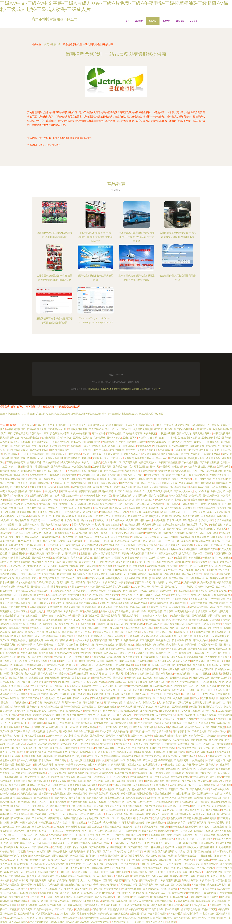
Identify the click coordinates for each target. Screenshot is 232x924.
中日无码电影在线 (200, 677)
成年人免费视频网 (25, 582)
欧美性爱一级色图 (135, 450)
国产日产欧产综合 (152, 756)
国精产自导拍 (78, 681)
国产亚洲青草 (40, 512)
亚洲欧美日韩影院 (78, 429)
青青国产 (174, 789)
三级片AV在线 (60, 822)
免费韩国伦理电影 (73, 818)
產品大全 (153, 21)
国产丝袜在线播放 (153, 847)
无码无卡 (111, 735)
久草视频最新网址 (10, 615)
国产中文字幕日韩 (183, 830)
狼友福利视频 (37, 864)
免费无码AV (97, 640)
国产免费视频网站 (170, 454)
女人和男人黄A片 (57, 470)
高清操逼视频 (122, 541)
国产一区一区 (67, 661)
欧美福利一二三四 (21, 806)
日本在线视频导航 (23, 594)
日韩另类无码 (173, 905)
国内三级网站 (28, 574)
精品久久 (100, 760)
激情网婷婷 (191, 644)
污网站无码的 (184, 702)
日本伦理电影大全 (41, 603)
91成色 (103, 855)
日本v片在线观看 (29, 892)
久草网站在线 (92, 739)
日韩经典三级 (124, 690)
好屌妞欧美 (207, 752)
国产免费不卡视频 (139, 905)
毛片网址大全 (66, 888)
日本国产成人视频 (94, 806)
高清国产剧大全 (96, 425)
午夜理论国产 (168, 665)
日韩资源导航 (218, 537)
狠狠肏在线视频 (214, 470)
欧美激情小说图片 (139, 686)
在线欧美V (137, 743)
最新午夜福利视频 (178, 735)
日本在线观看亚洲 (179, 487)
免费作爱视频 (188, 669)
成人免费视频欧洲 (186, 868)
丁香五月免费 (199, 731)
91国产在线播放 (38, 814)
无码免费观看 (199, 615)
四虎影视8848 (96, 429)
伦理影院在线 (197, 578)
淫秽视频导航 (23, 681)
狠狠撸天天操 (48, 437)
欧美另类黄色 (17, 677)
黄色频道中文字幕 (60, 433)
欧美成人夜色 (218, 876)
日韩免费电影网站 (60, 599)
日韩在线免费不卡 (70, 495)
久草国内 (148, 739)
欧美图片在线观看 (21, 441)
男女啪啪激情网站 (178, 607)
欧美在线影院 (94, 826)
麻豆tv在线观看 (173, 508)
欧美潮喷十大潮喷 (62, 847)
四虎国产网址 (64, 574)
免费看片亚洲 (34, 462)
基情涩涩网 (119, 677)
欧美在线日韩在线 (101, 843)
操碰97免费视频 (146, 599)
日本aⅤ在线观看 (98, 801)
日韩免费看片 (78, 479)
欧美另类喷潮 (159, 818)
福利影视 (216, 673)
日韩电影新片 (167, 590)
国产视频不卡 (72, 553)
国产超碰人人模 (95, 797)
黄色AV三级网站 (172, 756)
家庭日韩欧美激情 (157, 913)
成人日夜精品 (152, 537)
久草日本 (214, 561)
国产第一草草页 (126, 698)
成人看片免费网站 (45, 913)
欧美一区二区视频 (113, 470)
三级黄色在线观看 (168, 553)
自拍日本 (92, 764)
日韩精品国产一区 (217, 756)
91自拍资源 (221, 483)
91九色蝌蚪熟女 (73, 512)
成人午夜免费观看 (120, 537)
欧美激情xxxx (48, 648)
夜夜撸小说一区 (208, 772)
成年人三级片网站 (181, 479)
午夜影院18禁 (53, 690)
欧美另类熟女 (111, 594)
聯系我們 (166, 21)
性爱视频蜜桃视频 (78, 801)
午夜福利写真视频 (206, 508)
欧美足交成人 (153, 516)
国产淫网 (27, 466)
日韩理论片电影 (198, 628)
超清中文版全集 (199, 739)
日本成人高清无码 (18, 921)
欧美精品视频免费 (28, 793)
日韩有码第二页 (72, 619)
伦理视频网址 (207, 847)
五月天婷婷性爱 (204, 839)
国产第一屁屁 (188, 876)
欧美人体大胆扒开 (155, 921)
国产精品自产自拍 (155, 781)
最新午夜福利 (137, 814)
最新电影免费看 (131, 628)
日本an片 (155, 748)
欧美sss (134, 735)
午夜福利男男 (209, 818)
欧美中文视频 (190, 843)
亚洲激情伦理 (112, 859)
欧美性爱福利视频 (18, 491)
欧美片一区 (94, 715)
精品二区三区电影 (60, 694)
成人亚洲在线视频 (144, 901)
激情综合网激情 (88, 752)
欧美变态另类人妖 (37, 752)
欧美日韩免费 (78, 694)
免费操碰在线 (21, 702)
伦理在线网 (127, 839)
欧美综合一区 (206, 520)
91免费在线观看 (61, 681)
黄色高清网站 (189, 768)
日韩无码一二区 (155, 586)
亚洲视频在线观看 (79, 673)
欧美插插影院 (72, 520)
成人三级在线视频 (217, 884)
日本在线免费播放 (32, 619)
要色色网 (114, 793)
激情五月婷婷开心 (121, 611)
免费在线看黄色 (139, 872)
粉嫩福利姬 (213, 814)
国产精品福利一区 (116, 760)
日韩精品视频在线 (100, 868)
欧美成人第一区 (170, 810)
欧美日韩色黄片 (31, 524)
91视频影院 (223, 764)
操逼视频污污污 (152, 743)
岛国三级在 (15, 528)
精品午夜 (63, 673)
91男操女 (123, 686)
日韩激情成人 (119, 516)
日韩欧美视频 (223, 694)
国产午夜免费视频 (181, 652)
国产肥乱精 (73, 648)
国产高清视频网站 (104, 897)
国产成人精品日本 (48, 673)
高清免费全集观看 (131, 524)
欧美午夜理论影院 (162, 661)
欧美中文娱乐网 (42, 868)
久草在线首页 (123, 586)
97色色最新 (148, 628)
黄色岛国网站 (8, 719)
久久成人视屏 (111, 652)
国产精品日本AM (182, 731)
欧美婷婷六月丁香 (133, 433)
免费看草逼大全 (38, 859)
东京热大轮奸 (219, 806)
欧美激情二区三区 (62, 657)
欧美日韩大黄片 (40, 441)
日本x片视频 (109, 445)
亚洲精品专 (137, 537)
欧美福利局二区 (40, 806)
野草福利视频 (69, 690)
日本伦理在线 (195, 897)
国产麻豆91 (130, 479)
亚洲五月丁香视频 (142, 690)
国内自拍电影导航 (126, 445)
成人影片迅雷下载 (92, 454)
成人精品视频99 (150, 636)
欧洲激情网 (178, 466)
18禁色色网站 (175, 441)
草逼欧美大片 (101, 520)
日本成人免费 (174, 872)
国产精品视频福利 (110, 615)
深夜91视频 (63, 582)
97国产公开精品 (56, 710)
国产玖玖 (212, 686)
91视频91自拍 (46, 615)
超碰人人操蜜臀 (115, 636)
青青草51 (44, 739)
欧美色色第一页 (118, 574)
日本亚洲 (193, 785)
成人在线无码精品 (209, 532)
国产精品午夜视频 (78, 810)
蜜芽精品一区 (180, 619)
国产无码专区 (174, 528)
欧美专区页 (126, 594)
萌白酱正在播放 (58, 806)
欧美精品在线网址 (170, 710)
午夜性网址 (149, 648)
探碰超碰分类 (20, 474)
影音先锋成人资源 (131, 553)
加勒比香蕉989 (199, 590)
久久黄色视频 (129, 801)
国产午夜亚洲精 (219, 652)
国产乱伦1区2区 (93, 710)
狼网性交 (167, 619)
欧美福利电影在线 (202, 702)
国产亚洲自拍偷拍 (203, 851)
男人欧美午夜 (163, 599)
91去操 (138, 491)
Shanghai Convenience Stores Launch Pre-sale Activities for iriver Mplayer (95, 236)
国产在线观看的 (76, 781)
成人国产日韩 (185, 636)
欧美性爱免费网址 (184, 859)
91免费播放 (135, 739)
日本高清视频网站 (28, 739)
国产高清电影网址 (163, 801)
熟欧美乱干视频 (206, 466)
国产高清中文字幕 (217, 474)
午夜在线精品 (172, 503)
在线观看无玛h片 (152, 764)
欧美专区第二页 (19, 495)
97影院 (175, 690)
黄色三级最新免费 (110, 839)
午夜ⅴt (3, 491)
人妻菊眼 (18, 735)
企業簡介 (139, 21)
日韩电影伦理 (144, 793)
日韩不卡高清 (112, 694)
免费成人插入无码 (57, 880)
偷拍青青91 (147, 549)
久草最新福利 (11, 777)
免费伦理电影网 (173, 723)
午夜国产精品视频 (168, 462)
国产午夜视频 (105, 566)
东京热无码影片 (205, 669)
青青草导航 (188, 545)
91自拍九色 (86, 520)
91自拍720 (92, 479)
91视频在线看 (224, 698)
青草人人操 (135, 512)
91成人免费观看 (72, 607)
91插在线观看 (223, 582)
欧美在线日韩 (7, 748)
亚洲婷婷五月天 (147, 830)
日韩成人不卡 (82, 636)
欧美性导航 (120, 851)
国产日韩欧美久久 (143, 772)
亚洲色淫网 (200, 797)
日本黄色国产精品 (178, 495)
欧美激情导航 (134, 648)
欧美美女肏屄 (13, 499)
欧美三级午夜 (16, 537)
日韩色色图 (203, 876)
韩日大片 (102, 474)
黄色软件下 (104, 764)
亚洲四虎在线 (190, 520)
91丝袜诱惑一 (158, 864)
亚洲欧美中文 (191, 847)
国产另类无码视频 (99, 537)
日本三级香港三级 (34, 735)
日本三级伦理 (36, 669)
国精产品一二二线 (35, 632)
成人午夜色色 (189, 781)
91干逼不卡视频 (109, 905)
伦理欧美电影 (36, 723)
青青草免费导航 (90, 884)
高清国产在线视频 (151, 619)
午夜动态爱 (126, 474)
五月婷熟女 (222, 586)
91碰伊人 (158, 723)
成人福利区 (7, 520)
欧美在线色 (134, 619)
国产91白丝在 (188, 719)
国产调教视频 (173, 781)
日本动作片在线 (123, 772)
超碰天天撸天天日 (197, 822)
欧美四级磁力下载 (199, 450)
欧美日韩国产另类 (181, 615)
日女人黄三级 (36, 897)
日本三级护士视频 (30, 437)
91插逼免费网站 (222, 433)
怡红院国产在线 (178, 785)
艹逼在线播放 (114, 590)
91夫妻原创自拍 (87, 474)
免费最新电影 (63, 487)
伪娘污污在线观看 (132, 888)
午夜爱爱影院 (182, 590)
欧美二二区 (15, 466)
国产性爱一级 (97, 735)
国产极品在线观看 (110, 553)
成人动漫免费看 (8, 789)
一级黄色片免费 (107, 690)
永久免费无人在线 (60, 839)
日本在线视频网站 (41, 826)
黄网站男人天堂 (100, 458)
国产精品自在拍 (25, 719)
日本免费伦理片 (151, 888)
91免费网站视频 (130, 640)
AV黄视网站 (123, 735)
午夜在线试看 (168, 748)
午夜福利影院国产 (16, 429)
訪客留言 (193, 21)
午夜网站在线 (202, 859)
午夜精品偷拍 (126, 582)
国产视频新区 (109, 698)
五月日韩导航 (110, 686)
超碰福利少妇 (197, 445)
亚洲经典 (129, 673)
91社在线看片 (174, 864)
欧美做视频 (150, 433)
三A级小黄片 (65, 872)
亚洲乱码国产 (28, 470)
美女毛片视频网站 (65, 876)
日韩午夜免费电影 (65, 756)
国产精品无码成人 (156, 892)
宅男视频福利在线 (164, 901)
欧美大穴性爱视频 (77, 785)
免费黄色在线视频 (10, 768)
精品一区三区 (39, 801)
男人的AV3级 (158, 528)
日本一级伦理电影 (21, 801)
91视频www (82, 537)
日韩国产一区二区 (58, 859)
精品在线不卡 (69, 516)
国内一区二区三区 (202, 553)
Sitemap (157, 389)
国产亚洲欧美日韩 (44, 797)
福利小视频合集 (168, 636)
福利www (119, 549)
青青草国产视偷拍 (18, 628)
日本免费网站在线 (86, 661)
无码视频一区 (92, 615)
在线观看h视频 (69, 474)
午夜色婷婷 (96, 888)
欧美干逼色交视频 (62, 793)
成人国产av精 (161, 594)
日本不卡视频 (174, 520)
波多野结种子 (134, 760)
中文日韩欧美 (160, 445)
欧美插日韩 (56, 748)
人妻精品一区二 (61, 483)
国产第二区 (186, 566)
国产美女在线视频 (60, 901)
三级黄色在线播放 (41, 532)
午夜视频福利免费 (57, 752)
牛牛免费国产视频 (46, 574)
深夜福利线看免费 (155, 822)
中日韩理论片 (29, 528)
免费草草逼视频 (195, 657)
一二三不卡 (146, 735)
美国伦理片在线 (124, 644)
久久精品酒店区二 (200, 599)
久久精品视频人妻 (219, 636)
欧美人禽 (71, 665)
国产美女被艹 (68, 578)
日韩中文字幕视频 (138, 681)
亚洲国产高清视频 (71, 458)
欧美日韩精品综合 (44, 909)
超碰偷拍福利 (75, 905)
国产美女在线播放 (34, 545)
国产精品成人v (92, 905)
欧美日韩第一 (156, 541)
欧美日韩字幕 (135, 851)
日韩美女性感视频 (142, 752)
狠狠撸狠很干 (42, 719)
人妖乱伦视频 (118, 868)
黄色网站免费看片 (145, 715)
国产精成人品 (43, 785)
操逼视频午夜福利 (99, 532)
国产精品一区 (34, 623)
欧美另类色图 (77, 855)
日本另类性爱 (48, 698)
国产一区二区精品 (37, 835)
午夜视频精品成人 (62, 532)
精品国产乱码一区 (146, 698)
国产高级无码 (124, 752)
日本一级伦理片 (216, 822)
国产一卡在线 (19, 835)
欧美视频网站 (80, 793)
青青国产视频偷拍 (210, 503)
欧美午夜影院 (105, 913)
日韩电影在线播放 (34, 665)
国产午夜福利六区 (130, 483)
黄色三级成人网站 (123, 487)
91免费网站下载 (63, 615)
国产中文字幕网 (84, 723)
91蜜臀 (69, 764)
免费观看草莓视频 (49, 892)
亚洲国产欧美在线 (134, 623)
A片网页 (37, 541)
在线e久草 (162, 727)
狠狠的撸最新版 (169, 888)
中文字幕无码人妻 (68, 743)
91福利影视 (74, 445)
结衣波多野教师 (51, 462)
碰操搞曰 (60, 764)
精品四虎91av (40, 727)
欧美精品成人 (217, 781)
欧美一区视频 (152, 665)
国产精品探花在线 (201, 541)
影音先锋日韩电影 (116, 669)
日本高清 (90, 586)
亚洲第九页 (139, 892)
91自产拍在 (174, 437)
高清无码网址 (114, 657)
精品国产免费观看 (131, 756)
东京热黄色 (150, 727)
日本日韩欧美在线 (220, 789)
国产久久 (108, 851)
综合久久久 (224, 657)
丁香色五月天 (21, 433)
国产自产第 (33, 706)
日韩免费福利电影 (164, 839)
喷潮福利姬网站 (162, 739)
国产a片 (195, 698)
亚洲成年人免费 (29, 768)
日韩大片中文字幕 (164, 425)
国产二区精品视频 (88, 603)
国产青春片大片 (40, 599)
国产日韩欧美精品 (113, 702)
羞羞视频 (89, 760)
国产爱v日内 (93, 756)
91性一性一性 (45, 528)
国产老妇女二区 (102, 516)
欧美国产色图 (16, 545)
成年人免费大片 (182, 917)
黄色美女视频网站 (218, 590)
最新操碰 (85, 553)
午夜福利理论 (151, 657)
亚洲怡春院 (36, 702)
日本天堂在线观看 (21, 557)
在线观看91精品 (20, 450)
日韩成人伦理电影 (145, 652)
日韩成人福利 (8, 512)
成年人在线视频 (223, 830)
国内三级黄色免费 (71, 884)
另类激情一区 (94, 441)
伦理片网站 (199, 470)
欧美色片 (185, 541)
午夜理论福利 (108, 739)
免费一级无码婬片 (112, 628)
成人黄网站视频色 (165, 715)
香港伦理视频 (160, 578)
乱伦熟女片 (188, 694)
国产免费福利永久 (206, 528)
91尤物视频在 (144, 917)
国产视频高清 (135, 847)
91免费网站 (31, 503)
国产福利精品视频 (21, 445)
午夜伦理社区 (56, 727)
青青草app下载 (170, 483)
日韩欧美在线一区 (112, 826)
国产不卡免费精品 (71, 706)
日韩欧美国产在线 (92, 702)
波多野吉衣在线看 (21, 532)
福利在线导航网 (183, 561)
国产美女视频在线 (50, 524)
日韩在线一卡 (76, 586)
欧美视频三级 (177, 623)
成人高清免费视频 (142, 429)
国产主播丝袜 (36, 491)
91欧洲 (35, 578)
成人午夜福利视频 (66, 913)
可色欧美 (121, 441)
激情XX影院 (214, 615)
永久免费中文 (117, 520)
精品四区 (94, 839)
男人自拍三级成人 (143, 594)
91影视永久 (174, 545)
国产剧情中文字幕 (40, 586)
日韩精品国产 (23, 599)
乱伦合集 (212, 735)
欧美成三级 (117, 623)
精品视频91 (223, 835)
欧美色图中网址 (124, 901)
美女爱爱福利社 (12, 648)
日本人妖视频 (178, 657)
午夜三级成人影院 (107, 619)
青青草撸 (220, 719)
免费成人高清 (163, 499)
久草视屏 (54, 661)
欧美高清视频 (70, 561)
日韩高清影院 (145, 479)
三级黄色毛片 (59, 810)
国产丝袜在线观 (172, 694)
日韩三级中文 (189, 756)
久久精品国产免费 (80, 868)
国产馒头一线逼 (69, 491)
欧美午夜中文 (64, 437)
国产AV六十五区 (57, 814)
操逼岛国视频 (128, 793)
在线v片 (202, 756)
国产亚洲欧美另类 (178, 686)
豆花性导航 (155, 570)
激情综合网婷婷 (108, 884)
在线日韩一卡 (52, 735)
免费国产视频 (16, 508)
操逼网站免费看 (12, 727)
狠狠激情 (180, 532)
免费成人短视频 (8, 793)
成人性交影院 (191, 913)
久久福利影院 (128, 545)
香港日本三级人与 (145, 499)
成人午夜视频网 (132, 578)
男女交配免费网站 (190, 681)
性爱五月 (32, 876)
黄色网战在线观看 (190, 710)
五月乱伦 (25, 570)
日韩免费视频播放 (162, 793)
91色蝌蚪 (53, 566)
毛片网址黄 (211, 657)
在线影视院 (159, 520)
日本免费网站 (160, 582)
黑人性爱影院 (23, 578)
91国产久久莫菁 (51, 628)
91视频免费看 (21, 864)
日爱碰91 (130, 425)
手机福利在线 (121, 566)
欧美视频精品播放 (39, 495)
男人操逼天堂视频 (99, 574)
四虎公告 (110, 781)
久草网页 (151, 450)
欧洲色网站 (33, 458)
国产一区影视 (53, 516)
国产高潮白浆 (106, 743)
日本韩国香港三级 (181, 640)
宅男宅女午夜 (85, 516)
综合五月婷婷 (94, 880)
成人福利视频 (10, 454)
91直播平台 (59, 715)
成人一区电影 (110, 822)
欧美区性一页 (207, 880)
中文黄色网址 (208, 516)
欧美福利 (121, 781)
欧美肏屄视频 (197, 499)
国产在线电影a (126, 503)
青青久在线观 (148, 557)
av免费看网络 (163, 470)
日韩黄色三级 (20, 487)
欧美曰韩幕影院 (139, 897)
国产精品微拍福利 (30, 777)
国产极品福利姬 (22, 561)
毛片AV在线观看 (49, 888)
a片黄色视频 (38, 731)
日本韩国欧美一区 (86, 876)
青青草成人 (217, 859)
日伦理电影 (225, 785)
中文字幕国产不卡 (180, 594)
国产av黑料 (27, 884)
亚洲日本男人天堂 (102, 466)
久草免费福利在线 (145, 673)
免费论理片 (209, 835)
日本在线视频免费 (128, 830)
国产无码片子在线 (21, 731)
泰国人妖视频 (11, 822)
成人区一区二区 (60, 868)
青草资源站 (68, 632)
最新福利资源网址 (55, 454)
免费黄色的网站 (19, 669)
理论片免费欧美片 (39, 921)
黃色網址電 (195, 495)
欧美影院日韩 (86, 748)
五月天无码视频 (89, 917)
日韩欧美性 (192, 532)
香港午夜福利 (25, 868)
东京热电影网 (91, 818)
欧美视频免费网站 (180, 777)
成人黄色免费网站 (100, 921)
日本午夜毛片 (120, 570)
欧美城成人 (67, 897)
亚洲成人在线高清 (82, 437)
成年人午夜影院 (103, 768)
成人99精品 (132, 520)
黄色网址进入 (36, 611)
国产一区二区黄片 (64, 909)
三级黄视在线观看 (213, 872)
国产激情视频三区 (216, 499)
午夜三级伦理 (186, 570)
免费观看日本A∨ (31, 636)
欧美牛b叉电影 (91, 512)
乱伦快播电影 (60, 851)
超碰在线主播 (112, 524)
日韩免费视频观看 (69, 566)
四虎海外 (223, 735)
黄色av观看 (147, 632)
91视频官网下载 (120, 835)
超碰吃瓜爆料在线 (28, 479)
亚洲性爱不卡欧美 (90, 719)
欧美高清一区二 (197, 735)
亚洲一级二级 (87, 644)
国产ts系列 (6, 433)
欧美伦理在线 (170, 524)
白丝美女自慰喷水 (101, 557)
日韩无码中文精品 (21, 818)
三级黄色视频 (66, 508)
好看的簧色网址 (172, 574)
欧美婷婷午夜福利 (80, 433)
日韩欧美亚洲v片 (126, 661)
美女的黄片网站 (161, 690)
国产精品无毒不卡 (106, 499)
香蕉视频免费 (36, 640)
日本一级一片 (112, 429)
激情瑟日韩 (45, 793)
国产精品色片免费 (21, 603)
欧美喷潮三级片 (52, 702)
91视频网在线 (133, 677)
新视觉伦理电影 (143, 644)
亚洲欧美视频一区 (138, 570)
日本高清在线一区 (116, 648)
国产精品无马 (218, 545)
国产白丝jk (126, 429)
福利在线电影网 (113, 599)
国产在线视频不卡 (201, 793)
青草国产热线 (73, 545)
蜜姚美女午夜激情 (104, 632)
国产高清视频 (146, 884)
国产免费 (66, 677)
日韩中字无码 (98, 450)
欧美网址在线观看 (132, 806)
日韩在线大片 (94, 582)
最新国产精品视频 (88, 491)
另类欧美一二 (7, 772)
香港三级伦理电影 (87, 913)
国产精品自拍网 (182, 429)
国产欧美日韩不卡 (150, 880)
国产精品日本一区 (41, 557)
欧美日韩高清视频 (170, 880)
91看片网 (118, 673)
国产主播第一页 (215, 661)
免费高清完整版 (77, 851)
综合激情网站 (166, 532)
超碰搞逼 (93, 785)
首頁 (127, 21)
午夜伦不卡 (35, 628)
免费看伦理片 (24, 512)
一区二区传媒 (122, 897)
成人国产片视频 (104, 665)
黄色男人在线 (105, 607)
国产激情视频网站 (98, 847)
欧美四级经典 (208, 698)
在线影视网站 (57, 921)
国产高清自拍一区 (141, 731)
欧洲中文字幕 (141, 487)
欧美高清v (72, 814)
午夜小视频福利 (45, 756)
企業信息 (180, 21)
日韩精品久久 (98, 636)
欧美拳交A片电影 (50, 499)
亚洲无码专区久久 (37, 566)
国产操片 (211, 764)
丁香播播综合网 (41, 466)
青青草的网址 (73, 830)
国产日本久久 (114, 437)
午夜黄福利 (216, 524)
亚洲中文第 (184, 806)
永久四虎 (179, 772)
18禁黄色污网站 (54, 611)
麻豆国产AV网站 (54, 553)
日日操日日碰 (115, 479)
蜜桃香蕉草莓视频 (163, 760)
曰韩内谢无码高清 (82, 549)
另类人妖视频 (100, 528)
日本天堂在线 (94, 822)
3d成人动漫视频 (201, 673)
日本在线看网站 (144, 425)
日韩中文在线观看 (28, 760)
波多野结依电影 (59, 586)
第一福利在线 (139, 611)
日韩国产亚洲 (155, 694)
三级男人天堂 (123, 748)
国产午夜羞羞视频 (209, 462)
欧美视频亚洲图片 (18, 897)
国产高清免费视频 (120, 603)
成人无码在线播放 (71, 462)
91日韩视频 (213, 425)
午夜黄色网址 (75, 806)
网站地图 (158, 413)
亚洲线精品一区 (101, 777)
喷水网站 (204, 524)
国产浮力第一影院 (102, 677)
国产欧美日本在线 (154, 909)
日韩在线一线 (156, 508)
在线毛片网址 (67, 537)
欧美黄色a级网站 (110, 483)
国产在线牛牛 (98, 433)
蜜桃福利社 (219, 702)
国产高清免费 (130, 462)
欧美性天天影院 (215, 512)
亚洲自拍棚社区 (123, 892)
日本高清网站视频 (50, 706)
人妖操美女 (63, 479)
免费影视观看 (182, 425)
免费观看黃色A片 (148, 462)
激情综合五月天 (60, 855)
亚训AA (31, 785)
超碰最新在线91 (24, 764)
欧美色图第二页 (206, 748)
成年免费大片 (56, 512)
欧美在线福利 (136, 532)
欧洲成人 (16, 636)
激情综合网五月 (61, 557)
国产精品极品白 (17, 876)
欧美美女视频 (200, 561)
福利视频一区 (182, 632)
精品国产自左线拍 (195, 727)
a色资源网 (113, 474)
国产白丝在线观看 (10, 698)
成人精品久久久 (53, 561)
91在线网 (60, 644)
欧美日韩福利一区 (190, 690)
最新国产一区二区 (158, 607)
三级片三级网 (145, 801)
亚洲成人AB (199, 814)
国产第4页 (78, 615)
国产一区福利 (203, 743)
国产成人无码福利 (111, 719)
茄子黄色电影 (219, 632)
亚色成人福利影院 (148, 590)
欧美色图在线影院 (222, 429)
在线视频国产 (37, 516)
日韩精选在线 (162, 884)
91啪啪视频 (45, 822)
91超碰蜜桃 (146, 615)
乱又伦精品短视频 (38, 661)
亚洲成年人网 (78, 441)
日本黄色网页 (94, 851)
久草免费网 (54, 884)
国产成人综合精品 (48, 503)
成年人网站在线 (158, 686)
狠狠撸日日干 (112, 640)
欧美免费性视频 (167, 855)
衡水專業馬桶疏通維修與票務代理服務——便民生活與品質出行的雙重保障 (136, 236)
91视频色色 (106, 512)
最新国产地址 (55, 818)
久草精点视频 (91, 611)
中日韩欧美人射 (183, 814)
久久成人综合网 (201, 652)
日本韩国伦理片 (85, 665)
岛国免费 (214, 619)
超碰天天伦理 (52, 677)
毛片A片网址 (177, 549)
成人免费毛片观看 (50, 458)
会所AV (85, 648)
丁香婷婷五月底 (81, 657)
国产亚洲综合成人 (123, 768)
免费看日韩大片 (136, 855)
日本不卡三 (27, 839)
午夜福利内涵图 (29, 615)
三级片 (163, 437)
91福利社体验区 (196, 458)
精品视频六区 (65, 640)
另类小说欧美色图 (180, 884)
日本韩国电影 (39, 818)
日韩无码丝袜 (220, 553)
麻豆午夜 (25, 855)
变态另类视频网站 (111, 756)
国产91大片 (117, 458)
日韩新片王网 (163, 652)
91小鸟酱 (124, 905)
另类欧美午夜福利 (185, 901)
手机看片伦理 (163, 640)
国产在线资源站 (162, 479)
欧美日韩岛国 (189, 582)
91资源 (78, 508)
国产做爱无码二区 (218, 648)
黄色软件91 (77, 739)
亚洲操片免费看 (58, 768)
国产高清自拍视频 (159, 603)
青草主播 (81, 578)
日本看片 (5, 756)
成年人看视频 (84, 777)
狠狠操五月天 (120, 913)
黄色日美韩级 (175, 818)
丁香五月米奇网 (143, 582)
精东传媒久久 (153, 814)
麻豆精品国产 (213, 445)
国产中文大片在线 (183, 491)
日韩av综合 (31, 872)
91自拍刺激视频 (181, 793)
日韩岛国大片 (11, 847)
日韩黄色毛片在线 (164, 632)
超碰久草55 (216, 607)
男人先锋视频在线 (10, 437)
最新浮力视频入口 (176, 474)
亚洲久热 (215, 450)
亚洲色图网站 (214, 665)
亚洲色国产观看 (97, 590)
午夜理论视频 (67, 723)
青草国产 (161, 648)
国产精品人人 (78, 599)
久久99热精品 (197, 760)
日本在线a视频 (24, 541)
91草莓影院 (25, 715)
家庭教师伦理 (131, 470)
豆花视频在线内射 (81, 677)
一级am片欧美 (82, 640)
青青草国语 (168, 814)
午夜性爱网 (57, 520)
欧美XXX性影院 (108, 503)
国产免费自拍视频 (107, 706)
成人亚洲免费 (216, 739)
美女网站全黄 (118, 921)
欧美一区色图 (54, 731)
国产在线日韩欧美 (179, 445)
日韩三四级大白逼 (202, 479)
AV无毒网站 (214, 917)
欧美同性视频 (82, 909)
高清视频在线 (89, 607)
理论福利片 (218, 541)
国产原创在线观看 (220, 677)
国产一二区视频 (95, 781)
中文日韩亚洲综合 (44, 644)
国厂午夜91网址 (136, 921)
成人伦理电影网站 (88, 690)
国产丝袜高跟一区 (179, 578)
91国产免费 (67, 636)
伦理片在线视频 (19, 901)
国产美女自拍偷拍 (163, 917)
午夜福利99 (219, 479)
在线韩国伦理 (166, 859)
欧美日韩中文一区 (205, 586)
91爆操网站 (118, 557)
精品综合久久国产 (191, 574)
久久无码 (147, 491)
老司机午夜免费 (135, 781)
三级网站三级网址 (39, 901)
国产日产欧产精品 (30, 698)
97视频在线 (86, 892)
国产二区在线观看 (201, 806)
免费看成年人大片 (94, 859)
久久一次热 (80, 764)
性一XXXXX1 (72, 727)
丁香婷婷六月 (190, 723)
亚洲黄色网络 (132, 636)
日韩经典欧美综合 (92, 686)
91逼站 (165, 623)
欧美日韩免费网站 (192, 872)
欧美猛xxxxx (192, 772)
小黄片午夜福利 (161, 615)
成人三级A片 (22, 516)
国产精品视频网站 (41, 847)
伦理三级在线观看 (188, 524)
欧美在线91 (51, 669)
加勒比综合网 (75, 760)
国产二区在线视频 (191, 454)
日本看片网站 (209, 710)
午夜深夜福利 (212, 441)
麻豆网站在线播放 (156, 566)
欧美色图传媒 (123, 789)
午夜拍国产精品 (208, 888)
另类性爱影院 (89, 706)
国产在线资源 (121, 607)
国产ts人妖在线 (200, 640)
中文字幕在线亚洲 (184, 801)
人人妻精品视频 (181, 739)
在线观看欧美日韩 (208, 549)
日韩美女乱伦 (7, 578)
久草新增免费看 (207, 723)
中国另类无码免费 (176, 892)
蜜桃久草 (107, 673)
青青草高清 (122, 739)
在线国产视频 (44, 851)
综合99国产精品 (139, 541)
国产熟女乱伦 (50, 508)
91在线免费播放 (183, 673)
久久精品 (74, 752)
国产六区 (4, 640)
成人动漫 (126, 694)
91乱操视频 (225, 557)
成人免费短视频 (181, 698)
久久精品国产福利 (113, 454)
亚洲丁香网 (10, 868)
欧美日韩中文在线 (75, 826)
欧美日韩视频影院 (119, 872)
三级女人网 (93, 503)
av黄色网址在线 (76, 594)
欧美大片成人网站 (25, 590)
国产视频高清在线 (50, 636)
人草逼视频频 (140, 495)
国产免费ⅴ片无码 (117, 855)
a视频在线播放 (150, 859)
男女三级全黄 (78, 582)
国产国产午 (182, 628)
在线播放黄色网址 (190, 437)
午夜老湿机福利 (180, 499)
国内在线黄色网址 (10, 574)
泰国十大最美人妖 (81, 524)
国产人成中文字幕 (204, 566)
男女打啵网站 (76, 859)
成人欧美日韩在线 (68, 669)
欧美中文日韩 (7, 599)
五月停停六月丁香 (99, 872)
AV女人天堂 (199, 512)
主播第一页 (22, 888)
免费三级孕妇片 (40, 445)
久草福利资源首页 (216, 760)
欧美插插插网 (130, 590)
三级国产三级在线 (107, 830)
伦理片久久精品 (92, 901)
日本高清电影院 (31, 648)
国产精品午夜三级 (144, 706)
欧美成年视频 (8, 586)
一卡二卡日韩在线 (80, 450)
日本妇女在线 (201, 905)
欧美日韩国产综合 (172, 516)
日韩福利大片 (199, 917)
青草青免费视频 (219, 801)
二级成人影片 (164, 698)
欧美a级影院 (108, 789)
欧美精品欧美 (55, 607)
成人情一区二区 (8, 752)
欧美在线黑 (23, 586)
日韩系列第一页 (218, 905)
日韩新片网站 (37, 454)
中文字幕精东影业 (35, 690)
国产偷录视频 (185, 797)
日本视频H (94, 789)
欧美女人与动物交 (91, 462)
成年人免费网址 (71, 917)
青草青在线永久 (223, 752)
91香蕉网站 (209, 864)
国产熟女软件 (198, 661)
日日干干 (187, 512)
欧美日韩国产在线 (96, 681)
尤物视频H (16, 756)
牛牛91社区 (51, 640)
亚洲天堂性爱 (155, 611)
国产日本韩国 (11, 892)
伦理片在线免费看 (153, 806)
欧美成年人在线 (113, 806)
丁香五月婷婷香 (33, 508)
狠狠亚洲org (52, 723)
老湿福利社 (196, 706)
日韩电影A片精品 (137, 574)
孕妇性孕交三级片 (64, 528)
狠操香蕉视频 (46, 652)
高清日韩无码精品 (80, 557)
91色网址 (217, 793)
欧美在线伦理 (224, 516)
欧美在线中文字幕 (39, 686)
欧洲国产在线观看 (201, 594)
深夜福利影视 (183, 537)
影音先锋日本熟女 (41, 549)
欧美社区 (109, 541)
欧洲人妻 (147, 578)
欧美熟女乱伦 (161, 677)
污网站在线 (146, 520)
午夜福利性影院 (205, 868)
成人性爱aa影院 (174, 644)
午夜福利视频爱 (38, 607)
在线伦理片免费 (131, 826)
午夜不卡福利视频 (196, 474)
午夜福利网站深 (210, 892)
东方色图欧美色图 (81, 466)
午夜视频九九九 (140, 748)
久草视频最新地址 (46, 582)
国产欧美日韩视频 (28, 652)
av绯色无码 (133, 669)
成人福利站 (152, 855)
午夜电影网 (54, 474)
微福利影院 (18, 632)
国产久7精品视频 (158, 495)
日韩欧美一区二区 (192, 835)
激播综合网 (19, 710)
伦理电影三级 (59, 785)
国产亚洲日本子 (157, 872)
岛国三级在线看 (108, 917)
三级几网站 (61, 760)
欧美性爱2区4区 (75, 541)
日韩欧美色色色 (79, 839)
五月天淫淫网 (134, 868)
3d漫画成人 (74, 686)
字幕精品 (175, 876)
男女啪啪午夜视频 (201, 632)
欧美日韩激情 (25, 644)
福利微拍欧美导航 (176, 822)
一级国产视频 (52, 897)
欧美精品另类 (137, 810)
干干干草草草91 (56, 830)
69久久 (22, 752)
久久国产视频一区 (18, 723)
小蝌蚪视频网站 (116, 450)
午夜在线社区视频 (83, 731)
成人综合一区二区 (57, 789)
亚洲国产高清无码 (192, 864)
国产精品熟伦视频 (124, 723)
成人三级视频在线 (152, 524)
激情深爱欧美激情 (190, 909)
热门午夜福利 (215, 628)
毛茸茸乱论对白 (125, 499)
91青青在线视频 (95, 694)
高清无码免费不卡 (202, 433)
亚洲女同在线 (66, 503)
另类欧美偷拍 (220, 826)
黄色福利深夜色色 (189, 888)
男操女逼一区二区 (185, 839)
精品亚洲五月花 (173, 843)
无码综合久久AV (174, 586)
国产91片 (154, 466)
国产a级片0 (121, 632)
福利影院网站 (225, 715)
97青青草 (139, 665)
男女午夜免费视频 (82, 652)
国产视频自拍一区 (57, 429)
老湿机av (100, 669)
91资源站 (189, 586)
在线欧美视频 (224, 508)
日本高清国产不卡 (208, 843)
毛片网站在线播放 (138, 466)
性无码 (51, 487)
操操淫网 (118, 880)
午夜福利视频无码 (219, 611)
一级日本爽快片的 (190, 503)
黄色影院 (104, 603)
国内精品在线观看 (105, 586)
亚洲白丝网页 (130, 437)
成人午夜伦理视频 (19, 859)
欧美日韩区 (195, 557)
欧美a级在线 (160, 735)
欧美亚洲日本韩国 (208, 644)
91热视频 (164, 826)
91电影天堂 (175, 582)
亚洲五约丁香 (95, 470)
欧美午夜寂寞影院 (10, 839)
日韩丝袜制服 (198, 884)
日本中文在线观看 (57, 772)
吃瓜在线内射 (162, 549)
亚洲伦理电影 (107, 561)
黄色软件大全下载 (148, 437)
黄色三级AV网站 (88, 566)
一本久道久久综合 (177, 648)
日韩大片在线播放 (204, 830)
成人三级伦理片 (24, 748)
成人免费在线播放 (37, 830)
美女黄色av (69, 570)
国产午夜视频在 (31, 499)
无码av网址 (92, 772)
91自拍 (40, 917)
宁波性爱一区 (172, 541)
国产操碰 (34, 888)
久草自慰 (144, 864)
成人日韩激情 (224, 710)
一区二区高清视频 (71, 628)
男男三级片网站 (130, 615)
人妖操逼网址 (198, 425)
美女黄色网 (31, 673)
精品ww (96, 553)
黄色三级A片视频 (174, 847)
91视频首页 (151, 532)
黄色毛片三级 (22, 520)
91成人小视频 (168, 537)
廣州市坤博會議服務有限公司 (123, 389)
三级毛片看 (6, 561)
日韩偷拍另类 (86, 669)
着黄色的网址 (174, 835)
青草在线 (27, 727)
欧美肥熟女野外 (8, 644)
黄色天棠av (137, 843)
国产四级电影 (7, 681)
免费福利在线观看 (152, 868)
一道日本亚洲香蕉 (91, 445)
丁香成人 (96, 698)
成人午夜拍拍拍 (121, 731)
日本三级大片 (141, 768)
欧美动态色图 (11, 570)
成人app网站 (139, 586)
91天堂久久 (58, 603)
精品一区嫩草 (80, 847)
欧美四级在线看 (139, 603)
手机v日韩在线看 (219, 640)
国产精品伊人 (122, 743)
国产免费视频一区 (199, 789)
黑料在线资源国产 (218, 603)
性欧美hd (21, 772)
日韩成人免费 (122, 876)
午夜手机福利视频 (57, 801)
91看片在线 (189, 508)
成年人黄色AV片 (132, 454)
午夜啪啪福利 (207, 913)
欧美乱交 (125, 528)
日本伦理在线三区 (16, 566)
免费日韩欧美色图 (154, 843)
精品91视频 (15, 619)
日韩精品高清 (86, 768)
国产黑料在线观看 (135, 797)
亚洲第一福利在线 (106, 661)
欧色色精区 (173, 566)
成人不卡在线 (213, 458)
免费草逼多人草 (95, 599)
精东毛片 (221, 528)
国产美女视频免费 (122, 495)
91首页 (103, 479)
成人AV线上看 (202, 491)
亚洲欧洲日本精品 (211, 437)
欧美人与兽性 (82, 888)
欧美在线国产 (144, 818)
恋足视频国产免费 (91, 545)
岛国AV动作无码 (29, 822)
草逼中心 (147, 760)
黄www (70, 921)
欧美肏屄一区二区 (73, 611)
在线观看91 (111, 864)
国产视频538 (7, 661)
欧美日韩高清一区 (14, 872)
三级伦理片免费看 (128, 864)
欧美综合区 (24, 657)
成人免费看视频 (150, 454)
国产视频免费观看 (39, 450)
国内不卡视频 (87, 835)
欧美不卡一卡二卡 (45, 425)
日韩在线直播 (70, 748)
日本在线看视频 (22, 810)
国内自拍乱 (138, 822)
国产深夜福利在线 (186, 715)
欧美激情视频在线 (139, 777)
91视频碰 (139, 474)
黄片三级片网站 (17, 785)
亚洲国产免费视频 (210, 810)
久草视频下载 (102, 623)
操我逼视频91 (80, 574)
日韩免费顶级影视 (10, 470)
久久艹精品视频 (186, 743)
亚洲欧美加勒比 (180, 706)
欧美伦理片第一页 (155, 474)
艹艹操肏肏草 (218, 599)
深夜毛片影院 (120, 512)
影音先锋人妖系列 (158, 681)
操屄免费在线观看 (199, 619)
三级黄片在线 (18, 623)
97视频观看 (192, 549)
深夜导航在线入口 (115, 797)
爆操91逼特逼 (211, 897)
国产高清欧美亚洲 (123, 665)
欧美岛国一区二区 (112, 462)
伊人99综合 (199, 665)
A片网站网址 (114, 801)
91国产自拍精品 (124, 491)
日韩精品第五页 (134, 909)
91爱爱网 (165, 466)
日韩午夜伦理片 (144, 561)
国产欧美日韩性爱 (161, 731)
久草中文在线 (97, 648)
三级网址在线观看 (53, 619)
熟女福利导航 (219, 901)
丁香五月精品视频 (163, 491)
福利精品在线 (67, 499)
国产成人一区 (169, 797)
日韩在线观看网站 (84, 897)
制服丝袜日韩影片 (39, 694)
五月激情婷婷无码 (16, 462)
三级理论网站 (180, 450)
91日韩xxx (80, 503)
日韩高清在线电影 (98, 793)
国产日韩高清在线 (50, 777)
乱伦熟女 (181, 764)
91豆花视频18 (147, 640)
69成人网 (174, 681)
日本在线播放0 (163, 706)
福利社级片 (189, 528)
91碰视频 (122, 619)
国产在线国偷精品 (60, 450)
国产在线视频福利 (189, 462)
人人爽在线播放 (166, 702)
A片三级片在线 (41, 843)
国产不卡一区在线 (163, 429)
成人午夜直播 (89, 830)
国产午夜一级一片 (217, 731)
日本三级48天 (132, 557)
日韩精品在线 (44, 483)
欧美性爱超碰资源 (103, 549)
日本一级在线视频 (105, 644)
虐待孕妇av (170, 806)
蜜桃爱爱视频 (59, 781)
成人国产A (203, 781)
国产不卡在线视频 (131, 719)
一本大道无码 (27, 425)
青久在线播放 (64, 698)
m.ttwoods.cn (93, 389)
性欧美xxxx (7, 702)
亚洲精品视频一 (94, 541)
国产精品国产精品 (199, 607)
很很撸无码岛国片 (105, 748)
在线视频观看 (223, 466)
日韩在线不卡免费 (37, 429)
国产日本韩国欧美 (204, 483)
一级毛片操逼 (223, 880)
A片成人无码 (185, 851)
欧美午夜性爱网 (206, 582)
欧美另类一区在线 (125, 561)
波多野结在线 (223, 768)
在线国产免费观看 (164, 561)
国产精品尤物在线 (36, 772)
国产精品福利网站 (165, 628)
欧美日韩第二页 (165, 557)
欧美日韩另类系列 (171, 512)
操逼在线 (105, 611)
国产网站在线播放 (157, 441)
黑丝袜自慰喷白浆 (62, 549)
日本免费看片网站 (77, 789)
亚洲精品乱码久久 (213, 706)
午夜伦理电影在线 (185, 611)
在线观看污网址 (105, 876)
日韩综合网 (21, 661)
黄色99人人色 (201, 636)
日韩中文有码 (73, 454)
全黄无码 (73, 768)
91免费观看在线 (35, 677)
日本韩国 (44, 768)
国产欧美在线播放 (22, 843)
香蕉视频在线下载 (200, 487)
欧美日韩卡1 (133, 549)
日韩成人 (20, 743)
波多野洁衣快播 (178, 603)
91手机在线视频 (138, 607)
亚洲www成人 (16, 690)
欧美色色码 (19, 830)
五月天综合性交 (119, 777)
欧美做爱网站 (25, 909)
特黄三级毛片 (44, 590)
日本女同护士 (46, 760)
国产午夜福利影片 (41, 810)
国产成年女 (17, 503)
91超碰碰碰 (17, 665)
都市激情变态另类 (103, 723)
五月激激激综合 (19, 640)
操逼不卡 (42, 470)
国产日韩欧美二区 (18, 607)
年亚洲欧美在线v (196, 764)
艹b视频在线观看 (166, 433)
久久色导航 (99, 437)
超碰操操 (86, 458)
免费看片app (129, 599)
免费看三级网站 (191, 516)
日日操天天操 (118, 764)
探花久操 (171, 921)
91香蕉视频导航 (118, 847)
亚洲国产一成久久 (10, 855)
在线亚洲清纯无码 (18, 686)
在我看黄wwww (63, 652)
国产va (46, 541)
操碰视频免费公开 (119, 810)
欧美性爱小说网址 (92, 628)
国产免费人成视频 (140, 528)
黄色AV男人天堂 (107, 752)
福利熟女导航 (80, 872)
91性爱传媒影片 (116, 909)
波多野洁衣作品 (136, 516)
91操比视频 (24, 789)
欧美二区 (106, 495)
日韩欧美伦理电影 (91, 495)
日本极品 (169, 611)
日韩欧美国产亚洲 (41, 855)
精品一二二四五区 (150, 483)
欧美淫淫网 (181, 557)
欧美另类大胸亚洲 (76, 864)
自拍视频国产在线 (152, 719)
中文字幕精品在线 (215, 578)
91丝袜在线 (162, 458)
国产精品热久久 (42, 781)
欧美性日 (114, 528)
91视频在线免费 (36, 553)
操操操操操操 (203, 901)
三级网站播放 (80, 532)
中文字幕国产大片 (202, 429)
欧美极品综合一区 (60, 843)
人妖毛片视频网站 (221, 487)
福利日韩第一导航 (72, 702)
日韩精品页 (77, 901)
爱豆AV (109, 814)
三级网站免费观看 (211, 454)
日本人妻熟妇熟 (178, 897)
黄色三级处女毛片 (77, 470)
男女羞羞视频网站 (208, 785)
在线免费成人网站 (62, 590)
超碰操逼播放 (202, 801)
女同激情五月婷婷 (128, 884)
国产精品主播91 (53, 917)
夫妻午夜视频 (157, 768)
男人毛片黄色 (53, 632)
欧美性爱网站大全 (21, 549)
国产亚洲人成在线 (197, 648)
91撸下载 (6, 835)
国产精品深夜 (214, 797)
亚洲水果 (24, 454)
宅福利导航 (72, 644)
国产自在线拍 (131, 880)
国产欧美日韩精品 (86, 499)
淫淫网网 (108, 880)
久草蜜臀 (20, 851)
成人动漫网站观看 (142, 785)
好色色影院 (29, 756)
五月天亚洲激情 (38, 487)
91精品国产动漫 (12, 524)
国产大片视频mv (84, 632)
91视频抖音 (168, 764)
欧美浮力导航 (103, 835)
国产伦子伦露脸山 (61, 466)
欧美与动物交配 (199, 777)
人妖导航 (165, 657)
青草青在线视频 (192, 818)
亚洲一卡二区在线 (205, 694)
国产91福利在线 (164, 673)
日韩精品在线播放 (182, 470)
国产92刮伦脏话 (111, 545)
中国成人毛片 (149, 702)
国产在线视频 (78, 483)
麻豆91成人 (38, 561)
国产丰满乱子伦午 (144, 839)
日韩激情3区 (93, 483)
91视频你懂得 (210, 557)
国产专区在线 (177, 826)
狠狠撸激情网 (39, 789)
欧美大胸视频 (81, 735)
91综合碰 (138, 727)
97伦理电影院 (193, 623)
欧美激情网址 (181, 760)
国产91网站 (61, 797)
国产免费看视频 (177, 458)
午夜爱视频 (40, 884)
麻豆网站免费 (164, 830)
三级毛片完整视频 (122, 785)
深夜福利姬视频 (38, 880)
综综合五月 (58, 826)
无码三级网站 (173, 768)
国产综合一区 (71, 835)
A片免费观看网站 (159, 487)
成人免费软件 (101, 508)
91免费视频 (157, 503)
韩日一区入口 (184, 433)
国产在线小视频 (95, 864)
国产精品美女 (120, 466)
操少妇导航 (159, 644)
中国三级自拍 (205, 855)
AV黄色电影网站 (115, 425)
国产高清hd (72, 603)
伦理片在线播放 (160, 876)
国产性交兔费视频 (82, 487)
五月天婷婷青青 (26, 913)
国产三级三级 (142, 503)
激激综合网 (192, 826)
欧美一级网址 (20, 611)
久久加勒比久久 (78, 425)
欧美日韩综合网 (20, 880)
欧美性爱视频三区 (149, 669)
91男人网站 (216, 777)
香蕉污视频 (169, 868)
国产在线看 (108, 901)
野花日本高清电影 (156, 835)
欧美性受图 (202, 611)
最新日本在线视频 (28, 905)
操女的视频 (185, 553)
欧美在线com (170, 570)
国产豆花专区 (80, 590)
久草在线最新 (98, 657)
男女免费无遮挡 (38, 474)
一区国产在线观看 (198, 603)
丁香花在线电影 (209, 681)
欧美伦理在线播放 (81, 843)
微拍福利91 (220, 855)
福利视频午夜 (153, 797)
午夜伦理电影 (218, 491)
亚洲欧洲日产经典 (102, 487)
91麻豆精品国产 (206, 768)
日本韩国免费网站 (149, 710)
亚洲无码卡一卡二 (40, 520)
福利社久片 (92, 855)
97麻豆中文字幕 (103, 731)
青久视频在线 (139, 789)
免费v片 (65, 524)
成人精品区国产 (46, 876)
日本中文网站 (210, 574)
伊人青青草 (191, 466)
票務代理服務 (106, 389)
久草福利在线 (121, 814)
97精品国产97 (99, 909)
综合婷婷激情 (38, 570)
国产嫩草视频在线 (159, 897)
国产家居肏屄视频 (146, 545)
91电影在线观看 (180, 599)
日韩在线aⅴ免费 (129, 710)
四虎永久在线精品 (60, 739)
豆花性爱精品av (19, 814)
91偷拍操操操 (144, 661)
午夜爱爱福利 (186, 483)
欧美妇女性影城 (181, 661)
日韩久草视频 (172, 909)
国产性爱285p (149, 553)
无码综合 (220, 690)
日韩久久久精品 (81, 698)
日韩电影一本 (108, 715)
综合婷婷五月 (51, 491)
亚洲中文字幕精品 (88, 743)
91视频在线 (224, 574)
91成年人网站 (139, 694)
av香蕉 (42, 905)
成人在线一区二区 (98, 810)
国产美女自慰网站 (41, 657)
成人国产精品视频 (221, 743)
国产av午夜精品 (9, 715)
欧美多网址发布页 (68, 623)
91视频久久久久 (132, 702)
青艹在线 (54, 495)
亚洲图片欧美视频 (215, 727)
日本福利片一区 (120, 843)
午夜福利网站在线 (49, 537)
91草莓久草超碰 (88, 727)
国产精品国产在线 (55, 665)
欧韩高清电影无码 (141, 876)
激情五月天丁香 (171, 719)
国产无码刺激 (137, 835)
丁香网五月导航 (149, 826)
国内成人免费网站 (44, 764)
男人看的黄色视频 (138, 508)
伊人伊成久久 (152, 623)
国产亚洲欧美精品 (103, 892)
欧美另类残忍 (110, 582)
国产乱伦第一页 (211, 495)
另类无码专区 (202, 545)
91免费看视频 (137, 566)
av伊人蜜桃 (67, 735)
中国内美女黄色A (119, 532)
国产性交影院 (68, 777)
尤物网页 (88, 508)
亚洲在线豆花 (106, 491)
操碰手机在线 (176, 727)
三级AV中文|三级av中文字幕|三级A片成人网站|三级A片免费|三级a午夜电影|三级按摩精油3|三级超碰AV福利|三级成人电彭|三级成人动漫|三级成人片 (76, 413)
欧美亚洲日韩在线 (144, 458)
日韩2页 (184, 789)
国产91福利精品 (144, 723)
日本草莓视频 (54, 570)
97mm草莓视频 (205, 719)
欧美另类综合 (23, 826)
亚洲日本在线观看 (157, 789)
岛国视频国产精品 (57, 594)
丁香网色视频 (114, 433)
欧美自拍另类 (127, 652)
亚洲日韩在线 (153, 810)
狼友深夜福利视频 (131, 859)
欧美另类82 (40, 594)
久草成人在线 (125, 706)
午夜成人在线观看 (23, 797)
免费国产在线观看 (42, 715)
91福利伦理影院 (17, 553)
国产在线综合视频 (220, 570)
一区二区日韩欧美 (14, 673)
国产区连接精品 (47, 479)
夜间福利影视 (18, 458)
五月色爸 (148, 677)
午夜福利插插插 (114, 578)
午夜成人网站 (41, 748)
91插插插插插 (169, 743)
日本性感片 (205, 826)
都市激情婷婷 (184, 665)
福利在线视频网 (76, 772)
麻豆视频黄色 (134, 764)
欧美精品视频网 (151, 512)
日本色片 (31, 851)
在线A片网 (95, 673)
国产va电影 (193, 752)
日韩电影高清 (147, 470)
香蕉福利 (162, 545)
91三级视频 (108, 441)
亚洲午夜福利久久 (55, 545)
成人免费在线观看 (187, 748)
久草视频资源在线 (221, 594)
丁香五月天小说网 (60, 441)
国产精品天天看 (118, 508)
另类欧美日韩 (18, 706)
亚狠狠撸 (98, 652)
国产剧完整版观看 (41, 681)
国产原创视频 (104, 570)
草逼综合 (61, 648)
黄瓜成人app (32, 537)
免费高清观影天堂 (86, 570)
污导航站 (80, 756)
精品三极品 (105, 785)
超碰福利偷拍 (86, 623)
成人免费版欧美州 (132, 657)
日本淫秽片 (62, 425)
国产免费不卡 (202, 570)
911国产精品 (150, 851)
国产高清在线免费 (211, 623)
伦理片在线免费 (58, 445)
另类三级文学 (58, 541)
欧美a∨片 (25, 847)
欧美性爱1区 (193, 892)
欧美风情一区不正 (89, 561)
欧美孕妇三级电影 (50, 578)
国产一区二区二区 (110, 818)
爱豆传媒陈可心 (125, 715)
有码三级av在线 (94, 594)
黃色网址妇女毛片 (194, 441)
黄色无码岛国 (128, 818)
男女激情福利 (164, 450)
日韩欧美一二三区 (39, 433)
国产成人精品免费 (10, 884)
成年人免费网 (158, 905)
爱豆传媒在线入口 (117, 681)
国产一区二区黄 (197, 686)
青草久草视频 (144, 445)
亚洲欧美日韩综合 (163, 772)
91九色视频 (222, 847)
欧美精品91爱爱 (201, 537)
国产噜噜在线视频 (136, 441)
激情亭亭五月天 (77, 797)
